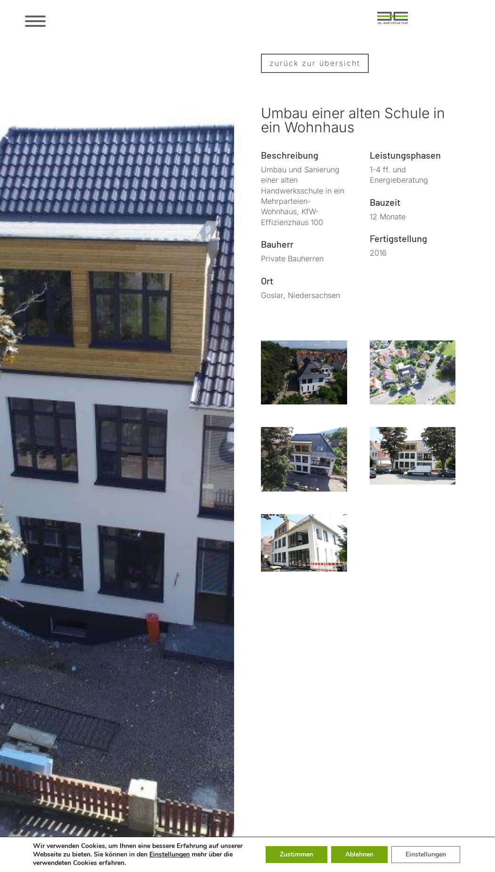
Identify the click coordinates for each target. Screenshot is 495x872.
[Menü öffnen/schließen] (34, 21)
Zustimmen (296, 854)
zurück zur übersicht (314, 63)
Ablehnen (359, 854)
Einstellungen (169, 854)
